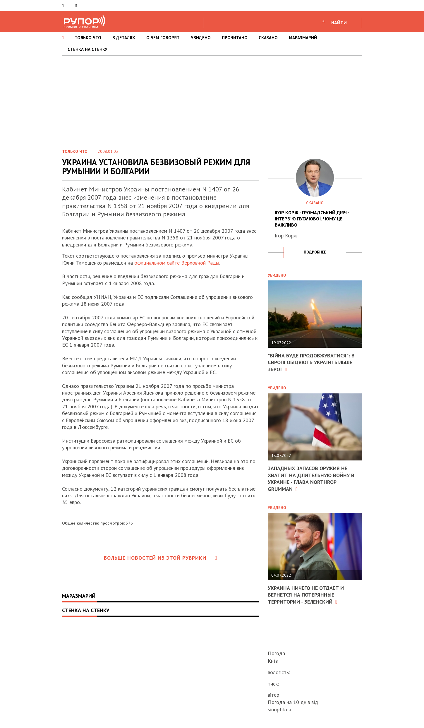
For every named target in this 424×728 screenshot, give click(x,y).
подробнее (315, 252)
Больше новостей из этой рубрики (160, 557)
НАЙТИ (339, 22)
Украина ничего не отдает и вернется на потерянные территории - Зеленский (306, 595)
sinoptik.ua (279, 709)
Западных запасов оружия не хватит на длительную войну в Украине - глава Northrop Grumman (311, 478)
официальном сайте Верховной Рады (176, 262)
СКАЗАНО (268, 37)
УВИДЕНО (201, 37)
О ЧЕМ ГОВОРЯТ (163, 37)
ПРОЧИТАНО (235, 37)
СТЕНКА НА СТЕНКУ (87, 49)
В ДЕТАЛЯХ (123, 37)
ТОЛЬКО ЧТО (88, 37)
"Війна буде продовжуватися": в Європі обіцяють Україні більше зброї (311, 362)
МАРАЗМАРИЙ (303, 37)
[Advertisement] (212, 100)
